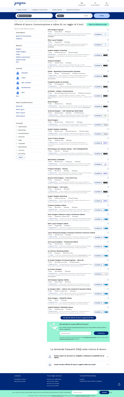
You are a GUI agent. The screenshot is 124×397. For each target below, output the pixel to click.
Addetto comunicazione (23, 57)
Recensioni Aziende (19, 381)
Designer (18, 49)
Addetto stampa (21, 60)
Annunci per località (53, 385)
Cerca (21, 157)
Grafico (18, 54)
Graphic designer (21, 52)
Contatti (82, 379)
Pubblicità (19, 38)
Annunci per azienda (53, 383)
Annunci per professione (54, 379)
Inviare (104, 392)
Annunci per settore (52, 381)
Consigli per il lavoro (20, 379)
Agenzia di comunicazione (23, 36)
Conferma (101, 333)
